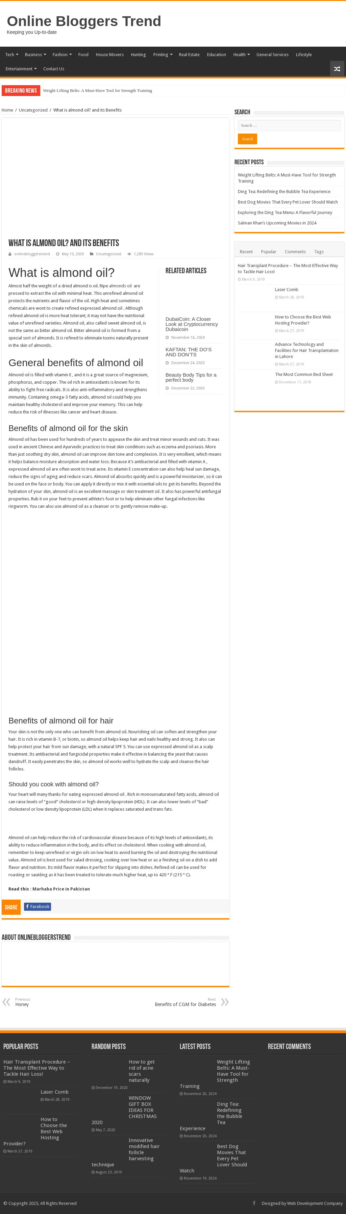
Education (216, 54)
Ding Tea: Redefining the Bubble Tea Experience (284, 191)
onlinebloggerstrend (32, 254)
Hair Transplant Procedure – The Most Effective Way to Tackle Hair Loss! (36, 1068)
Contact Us (53, 68)
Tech (9, 54)
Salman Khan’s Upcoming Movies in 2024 (277, 222)
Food (83, 54)
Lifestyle (304, 54)
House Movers (110, 54)
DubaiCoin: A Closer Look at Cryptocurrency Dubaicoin (192, 324)
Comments (295, 251)
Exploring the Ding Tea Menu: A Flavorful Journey (285, 212)
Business (33, 54)
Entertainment (19, 68)
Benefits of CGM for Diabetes (181, 1002)
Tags (319, 251)
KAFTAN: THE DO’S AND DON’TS (189, 352)
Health (239, 54)
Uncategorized (33, 110)
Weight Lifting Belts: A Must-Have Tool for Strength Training (97, 90)
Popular (268, 251)
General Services (272, 54)
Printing (160, 54)
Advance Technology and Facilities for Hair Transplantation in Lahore (307, 350)
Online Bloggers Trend (84, 21)
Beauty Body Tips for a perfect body (191, 377)
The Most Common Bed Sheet (304, 374)
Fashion (60, 54)
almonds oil (121, 285)
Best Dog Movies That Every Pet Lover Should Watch (288, 202)
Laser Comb (286, 289)
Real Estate (189, 54)
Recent (246, 251)
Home (7, 110)
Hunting (138, 54)
